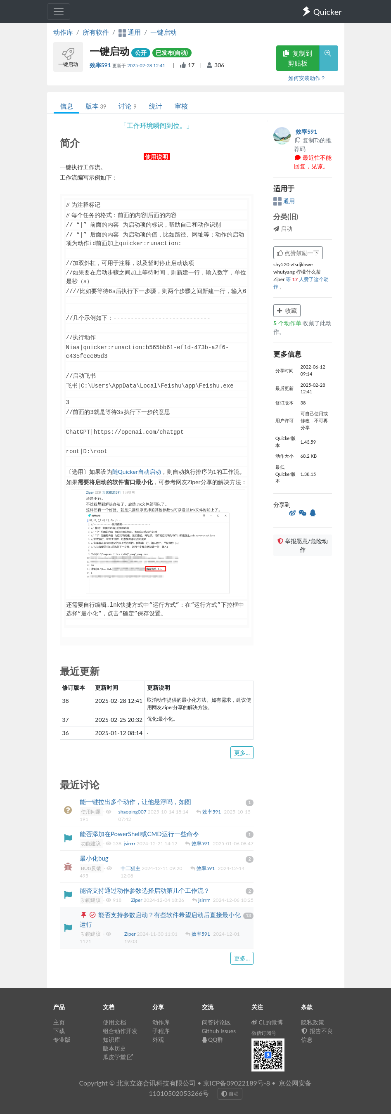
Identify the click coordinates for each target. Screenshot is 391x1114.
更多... (242, 752)
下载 (59, 1030)
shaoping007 (133, 812)
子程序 (161, 1030)
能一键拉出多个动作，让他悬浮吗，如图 (135, 801)
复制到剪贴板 (297, 58)
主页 (59, 1022)
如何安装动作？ (307, 78)
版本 (96, 106)
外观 (158, 1039)
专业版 (62, 1039)
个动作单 (288, 322)
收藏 (287, 310)
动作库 (63, 32)
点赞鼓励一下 (298, 252)
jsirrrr (130, 843)
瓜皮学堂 (118, 1056)
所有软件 (96, 32)
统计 (155, 106)
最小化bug (94, 858)
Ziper (137, 900)
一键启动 (163, 32)
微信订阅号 (263, 1033)
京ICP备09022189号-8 (236, 1083)
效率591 (101, 65)
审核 (181, 106)
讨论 (127, 106)
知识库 (111, 1039)
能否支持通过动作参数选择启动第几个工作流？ (145, 890)
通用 (284, 200)
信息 (66, 106)
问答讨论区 (216, 1022)
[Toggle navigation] (58, 11)
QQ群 (212, 1039)
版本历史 (114, 1048)
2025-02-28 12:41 (146, 65)
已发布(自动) (172, 52)
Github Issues (219, 1030)
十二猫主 (131, 868)
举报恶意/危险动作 (302, 545)
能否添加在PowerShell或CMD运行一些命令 (139, 833)
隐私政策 (312, 1022)
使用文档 (114, 1022)
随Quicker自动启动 (136, 471)
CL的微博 (267, 1022)
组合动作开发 (120, 1030)
